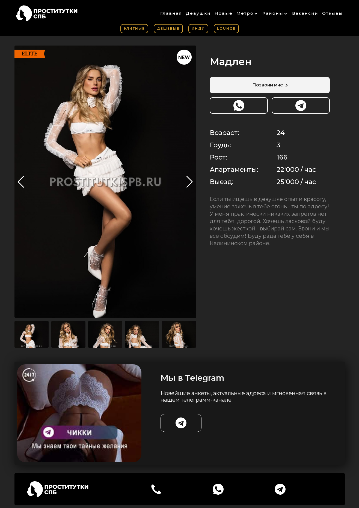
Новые (224, 13)
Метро (245, 13)
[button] (189, 182)
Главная (171, 13)
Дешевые (168, 28)
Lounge (226, 28)
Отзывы (332, 13)
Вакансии (305, 13)
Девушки (198, 13)
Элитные (134, 28)
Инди (198, 28)
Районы (272, 13)
